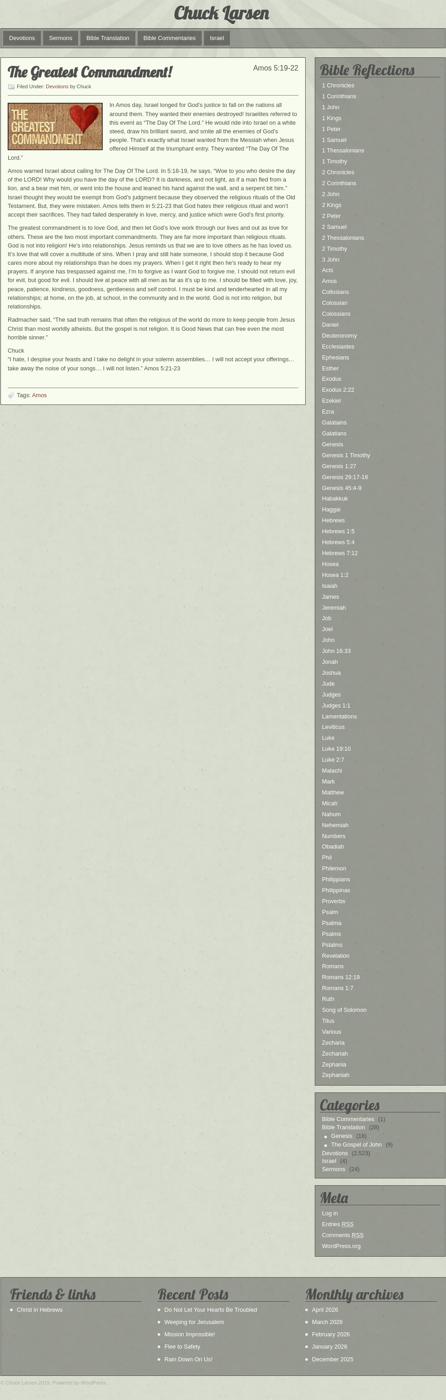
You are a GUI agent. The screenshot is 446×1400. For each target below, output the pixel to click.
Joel (327, 629)
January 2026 (329, 1346)
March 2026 (327, 1322)
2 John (330, 194)
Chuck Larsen (221, 12)
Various (331, 1031)
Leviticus (333, 726)
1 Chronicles (338, 85)
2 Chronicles (338, 172)
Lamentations (339, 716)
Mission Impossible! (189, 1334)
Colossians (336, 313)
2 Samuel (334, 226)
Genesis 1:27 (339, 466)
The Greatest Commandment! (89, 72)
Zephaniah (335, 1074)
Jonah (330, 661)
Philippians (336, 879)
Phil (327, 857)
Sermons (60, 38)
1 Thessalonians (343, 150)
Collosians (335, 291)
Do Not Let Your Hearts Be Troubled (210, 1309)
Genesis (332, 444)
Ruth (328, 999)
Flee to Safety (182, 1346)
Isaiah (329, 585)
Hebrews (333, 520)
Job (327, 618)
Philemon (334, 868)
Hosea (330, 564)
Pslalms (332, 944)
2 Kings (332, 205)
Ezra (328, 411)
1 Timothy (334, 161)
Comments (343, 1235)
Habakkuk (335, 498)
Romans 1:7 (337, 988)
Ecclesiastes (338, 346)
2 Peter (331, 215)
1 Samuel (334, 139)
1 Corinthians (339, 96)
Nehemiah (335, 825)
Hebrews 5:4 (338, 542)
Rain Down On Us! (188, 1359)
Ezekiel (331, 400)
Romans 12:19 (341, 977)
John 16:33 (336, 650)
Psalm (330, 912)
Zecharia (333, 1042)
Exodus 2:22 (338, 389)
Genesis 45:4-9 (342, 488)
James (330, 596)
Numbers (334, 836)
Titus (328, 1020)
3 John (330, 259)
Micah (329, 803)
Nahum (331, 814)
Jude (328, 683)
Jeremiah (334, 607)
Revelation (335, 955)
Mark (328, 781)
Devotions (22, 38)
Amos (39, 395)
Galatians (334, 433)
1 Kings (332, 118)
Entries (338, 1224)
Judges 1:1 (336, 705)
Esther (330, 368)
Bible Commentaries (170, 38)
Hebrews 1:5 (338, 531)
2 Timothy (334, 248)
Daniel (330, 324)
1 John (330, 107)
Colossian (334, 302)
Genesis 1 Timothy (346, 455)
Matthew (333, 792)
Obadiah (333, 846)
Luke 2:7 (333, 759)
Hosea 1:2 (335, 574)
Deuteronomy (339, 335)
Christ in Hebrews (40, 1309)
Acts (327, 270)
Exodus (332, 378)
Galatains (334, 422)
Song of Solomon (344, 1009)
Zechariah (335, 1053)
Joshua (331, 672)
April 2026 (325, 1309)
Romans (333, 966)
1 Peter (331, 129)
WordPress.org (341, 1246)
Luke (328, 737)
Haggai (331, 509)
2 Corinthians (339, 183)
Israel (217, 38)
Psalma (332, 923)
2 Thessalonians (343, 237)
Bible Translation (107, 38)
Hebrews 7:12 (340, 553)
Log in (330, 1213)
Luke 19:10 (336, 748)
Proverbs (333, 901)
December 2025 (332, 1359)
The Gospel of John (356, 1144)
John (328, 640)
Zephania (334, 1064)
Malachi (332, 770)
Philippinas (336, 890)
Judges (331, 694)
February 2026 (331, 1334)
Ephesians (335, 357)
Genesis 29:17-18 (345, 477)
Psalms (331, 933)
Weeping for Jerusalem (194, 1322)
